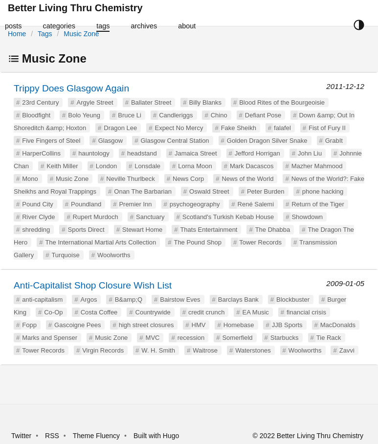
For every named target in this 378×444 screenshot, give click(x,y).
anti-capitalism (42, 299)
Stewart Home (142, 229)
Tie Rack (328, 337)
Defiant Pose (263, 115)
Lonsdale (147, 166)
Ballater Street (151, 102)
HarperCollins (41, 153)
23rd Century (40, 102)
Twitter (21, 436)
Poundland (86, 204)
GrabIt (334, 140)
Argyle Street (95, 102)
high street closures (146, 325)
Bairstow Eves (180, 299)
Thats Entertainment (208, 229)
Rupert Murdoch (95, 217)
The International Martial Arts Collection (100, 242)
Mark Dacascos (252, 166)
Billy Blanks (205, 102)
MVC (153, 337)
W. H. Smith (158, 350)
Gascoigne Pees (77, 325)
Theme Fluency (97, 436)
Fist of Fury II (327, 128)
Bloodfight (36, 115)
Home (17, 34)
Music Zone (81, 34)
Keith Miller (62, 166)
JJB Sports (287, 325)
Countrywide (153, 312)
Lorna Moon (195, 166)
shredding (36, 229)
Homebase (238, 325)
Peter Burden (266, 191)
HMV (199, 325)
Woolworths (114, 255)
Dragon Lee (120, 128)
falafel (282, 128)
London (106, 166)
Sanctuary (150, 217)
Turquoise (65, 255)
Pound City (37, 204)
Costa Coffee (99, 312)
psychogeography (195, 204)
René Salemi (256, 204)
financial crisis (306, 312)
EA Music (256, 312)
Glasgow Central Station (174, 140)
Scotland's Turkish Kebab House (228, 217)
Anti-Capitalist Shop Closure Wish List (93, 285)
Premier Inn (135, 204)
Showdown (307, 217)
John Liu (310, 153)
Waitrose (205, 350)
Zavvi (347, 350)
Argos (89, 299)
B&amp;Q (128, 299)
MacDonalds (338, 325)
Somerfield (237, 337)
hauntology (94, 153)
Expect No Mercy (179, 128)
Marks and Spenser (49, 337)
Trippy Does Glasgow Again (71, 88)
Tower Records (260, 242)
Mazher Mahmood (317, 166)
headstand (142, 153)
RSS (52, 436)
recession (191, 337)
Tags (45, 34)
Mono (30, 178)
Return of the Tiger (317, 204)
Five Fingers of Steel (51, 140)
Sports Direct (86, 229)
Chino (219, 115)
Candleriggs (176, 115)
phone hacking (323, 191)
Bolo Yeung (84, 115)
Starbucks (284, 337)
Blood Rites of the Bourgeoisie (282, 102)
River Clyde (38, 217)
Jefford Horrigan (257, 153)
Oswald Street (209, 191)
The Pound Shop (198, 242)
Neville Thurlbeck (130, 178)
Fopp (29, 325)
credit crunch (206, 312)
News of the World (247, 178)
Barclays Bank (238, 299)
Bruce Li (129, 115)
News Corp (188, 178)
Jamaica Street (196, 153)
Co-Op (53, 312)
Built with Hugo (156, 436)
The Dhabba (272, 229)
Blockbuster (293, 299)
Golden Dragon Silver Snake (267, 140)
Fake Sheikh (238, 128)
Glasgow (110, 140)
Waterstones (253, 350)
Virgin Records (103, 350)
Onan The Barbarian (143, 191)
